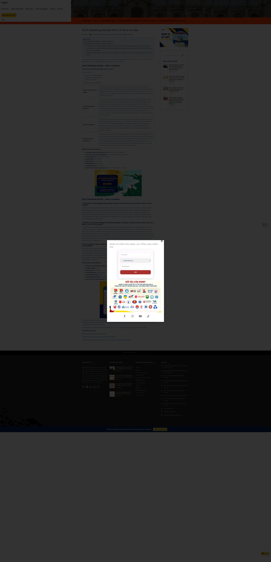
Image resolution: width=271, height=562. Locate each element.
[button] (162, 241)
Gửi (135, 272)
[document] (135, 281)
